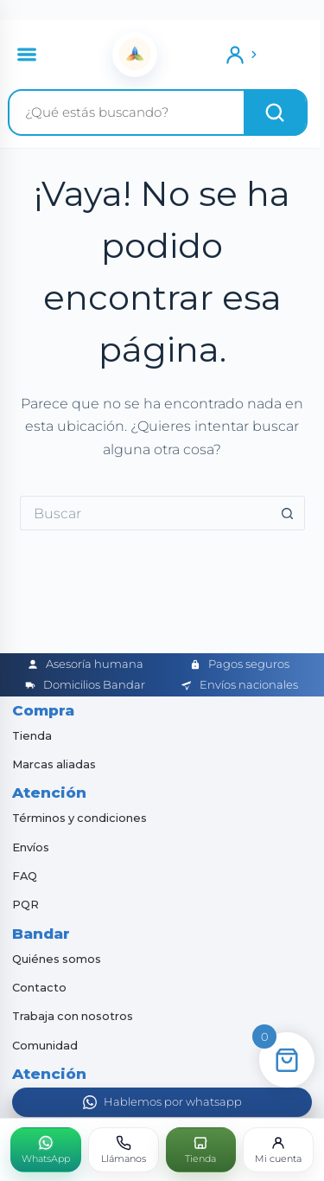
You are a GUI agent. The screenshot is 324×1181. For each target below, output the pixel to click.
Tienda (32, 735)
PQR (25, 904)
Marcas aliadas (54, 764)
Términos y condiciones (79, 818)
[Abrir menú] (27, 54)
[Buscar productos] (127, 112)
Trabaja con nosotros (72, 1016)
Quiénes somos (56, 959)
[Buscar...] (145, 513)
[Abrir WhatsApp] (162, 1102)
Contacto (39, 987)
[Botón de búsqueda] (287, 513)
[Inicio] (134, 54)
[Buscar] (275, 112)
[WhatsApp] (45, 1149)
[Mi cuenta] (278, 1149)
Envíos (30, 847)
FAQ (24, 876)
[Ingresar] (242, 54)
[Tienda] (201, 1149)
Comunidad (45, 1045)
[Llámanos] (123, 1149)
